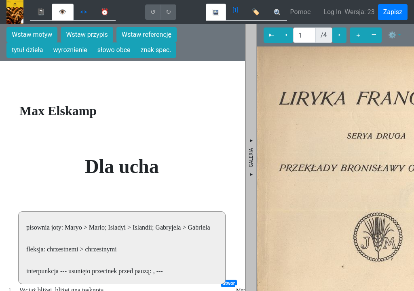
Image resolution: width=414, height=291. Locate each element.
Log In (332, 12)
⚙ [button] (392, 35)
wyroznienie (70, 50)
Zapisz (392, 12)
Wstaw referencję (146, 34)
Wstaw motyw (32, 34)
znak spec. (156, 50)
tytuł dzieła (27, 50)
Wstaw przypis (87, 34)
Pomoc (300, 12)
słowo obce (114, 50)
